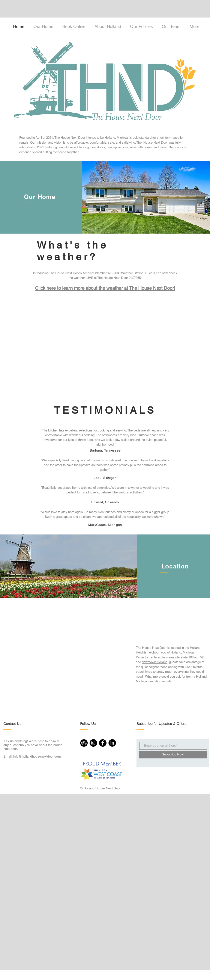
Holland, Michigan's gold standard (128, 137)
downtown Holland (154, 662)
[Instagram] (93, 743)
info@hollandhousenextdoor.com (37, 756)
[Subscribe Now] (173, 754)
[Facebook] (102, 743)
